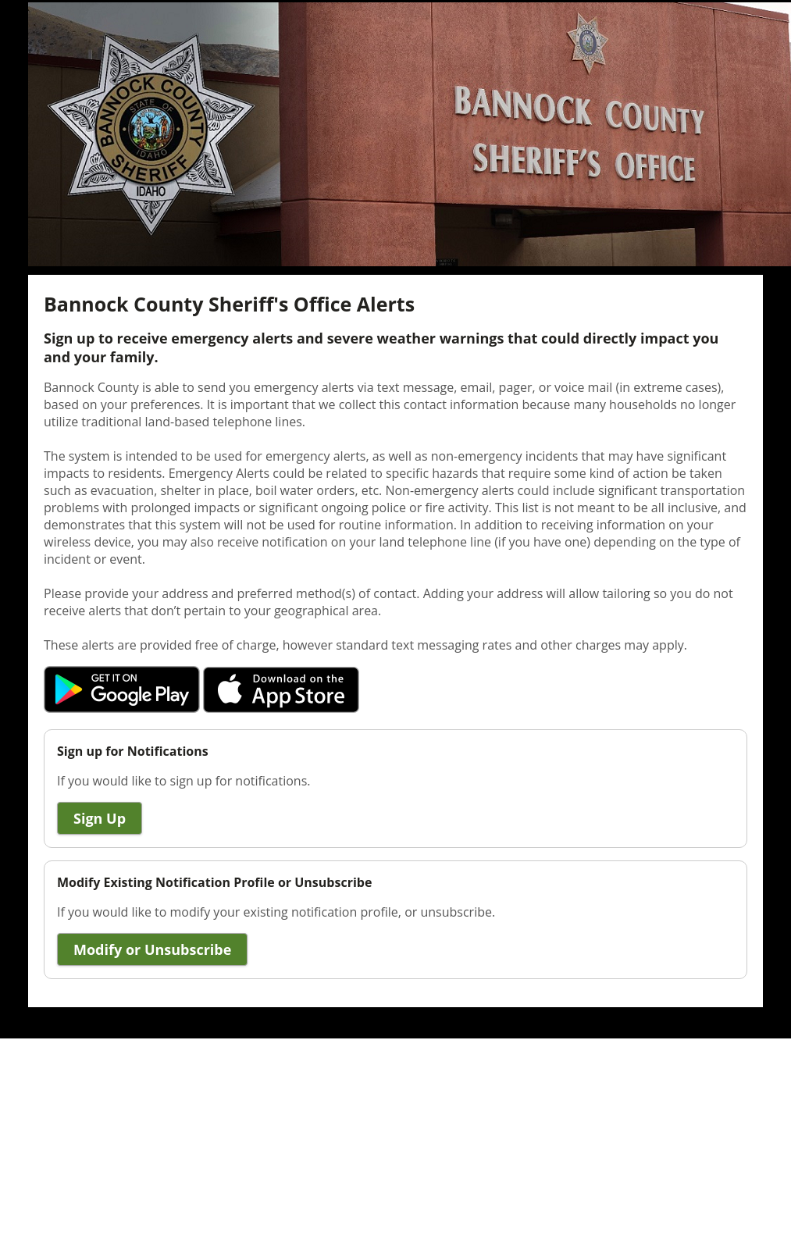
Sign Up (99, 818)
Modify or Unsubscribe (152, 949)
